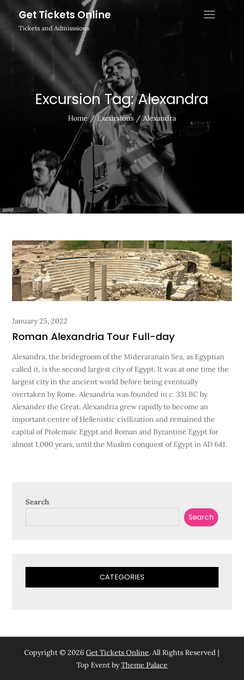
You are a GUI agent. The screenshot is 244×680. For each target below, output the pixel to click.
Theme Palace (144, 664)
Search (37, 501)
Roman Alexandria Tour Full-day (93, 337)
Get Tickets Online (65, 15)
